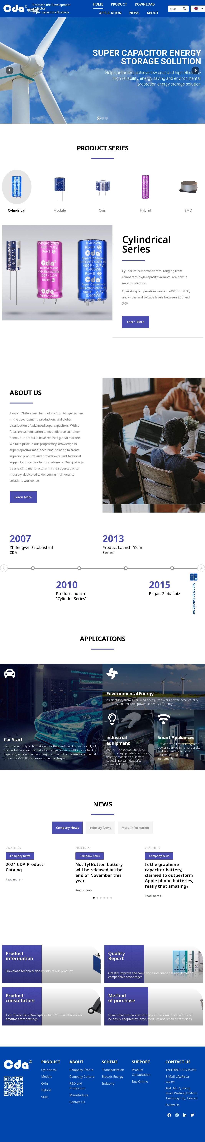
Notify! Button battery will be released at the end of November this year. (99, 872)
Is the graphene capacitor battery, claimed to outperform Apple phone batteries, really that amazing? (169, 875)
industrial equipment (118, 740)
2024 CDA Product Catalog (24, 867)
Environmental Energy (130, 693)
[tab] (67, 828)
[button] (94, 898)
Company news (20, 856)
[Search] (184, 8)
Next (201, 568)
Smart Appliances (176, 737)
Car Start (13, 739)
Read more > (14, 879)
